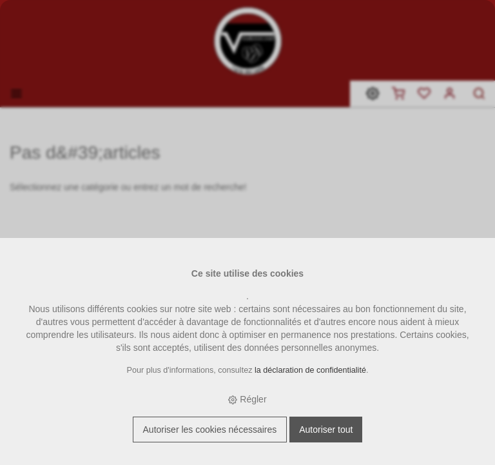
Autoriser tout (326, 429)
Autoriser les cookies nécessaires (210, 429)
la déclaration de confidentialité (310, 370)
